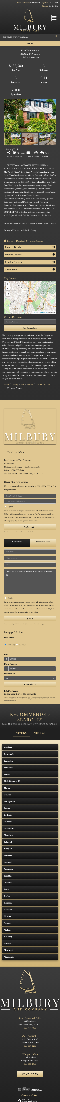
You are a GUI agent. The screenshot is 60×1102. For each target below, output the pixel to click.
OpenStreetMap (43, 312)
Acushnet (8, 747)
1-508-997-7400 (17, 470)
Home (6, 384)
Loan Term (9, 637)
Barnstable (8, 761)
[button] (57, 36)
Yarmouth (8, 869)
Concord (7, 794)
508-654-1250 (53, 3)
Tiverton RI (9, 828)
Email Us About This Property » (17, 460)
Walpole (7, 929)
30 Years (10, 644)
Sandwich (8, 862)
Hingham (8, 902)
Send (30, 618)
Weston (7, 943)
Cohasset (8, 882)
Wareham (8, 835)
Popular (39, 733)
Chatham (8, 821)
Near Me (30, 43)
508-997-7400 (35, 3)
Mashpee (8, 855)
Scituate (7, 923)
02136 (47, 384)
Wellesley (8, 936)
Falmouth (8, 842)
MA (22, 384)
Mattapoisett (9, 801)
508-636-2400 (53, 6)
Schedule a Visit (43, 541)
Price (6, 654)
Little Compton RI (12, 781)
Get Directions (30, 328)
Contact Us (17, 541)
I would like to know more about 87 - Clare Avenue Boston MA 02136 (30, 581)
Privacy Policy (33, 521)
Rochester (8, 814)
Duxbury (7, 896)
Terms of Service (37, 624)
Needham (8, 909)
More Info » (9, 463)
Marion (7, 787)
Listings (15, 384)
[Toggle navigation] (54, 18)
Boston (39, 384)
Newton (7, 916)
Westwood (8, 950)
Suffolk (30, 384)
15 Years (21, 644)
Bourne (7, 808)
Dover (6, 889)
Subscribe (30, 527)
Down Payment (10, 664)
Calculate (30, 684)
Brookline (8, 875)
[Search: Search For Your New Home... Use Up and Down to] (28, 37)
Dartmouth (8, 754)
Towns (21, 733)
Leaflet (35, 312)
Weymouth (8, 956)
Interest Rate (9, 673)
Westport (8, 848)
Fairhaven (8, 767)
